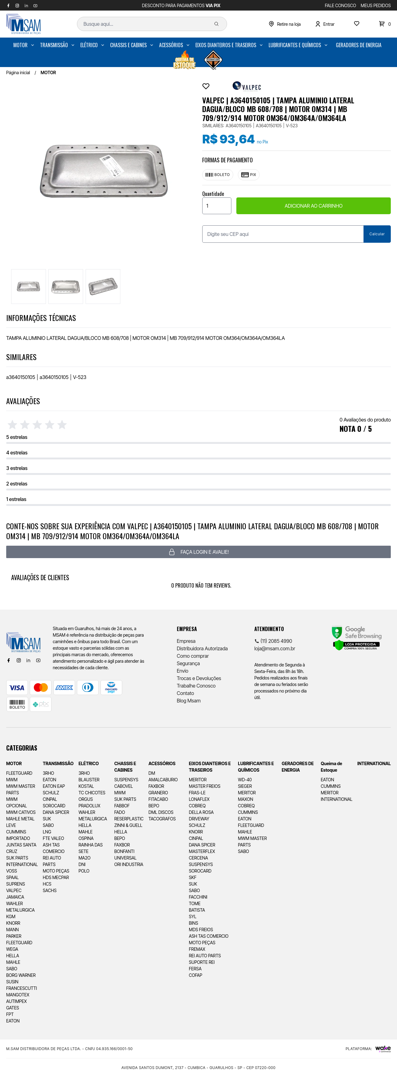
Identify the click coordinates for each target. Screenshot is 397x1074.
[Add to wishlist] (206, 86)
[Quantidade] (216, 205)
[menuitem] (24, 45)
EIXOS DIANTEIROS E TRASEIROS (225, 45)
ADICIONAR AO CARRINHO (314, 206)
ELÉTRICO (89, 45)
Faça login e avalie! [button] (198, 552)
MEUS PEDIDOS (376, 5)
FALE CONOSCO (340, 5)
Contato (185, 693)
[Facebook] (8, 660)
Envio (182, 671)
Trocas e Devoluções (199, 678)
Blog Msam (189, 700)
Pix (248, 174)
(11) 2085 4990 (273, 641)
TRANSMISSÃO (54, 45)
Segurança (188, 663)
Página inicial (18, 72)
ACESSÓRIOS (171, 45)
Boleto (218, 174)
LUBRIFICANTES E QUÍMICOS (295, 45)
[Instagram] (18, 660)
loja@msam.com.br (274, 648)
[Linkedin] (28, 660)
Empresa (186, 641)
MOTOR (20, 45)
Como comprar (193, 656)
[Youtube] (38, 660)
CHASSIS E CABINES (128, 45)
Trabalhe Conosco (196, 686)
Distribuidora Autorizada (202, 648)
